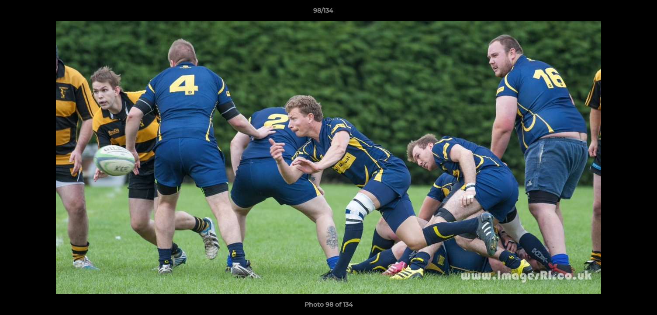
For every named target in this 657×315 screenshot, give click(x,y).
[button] (620, 13)
